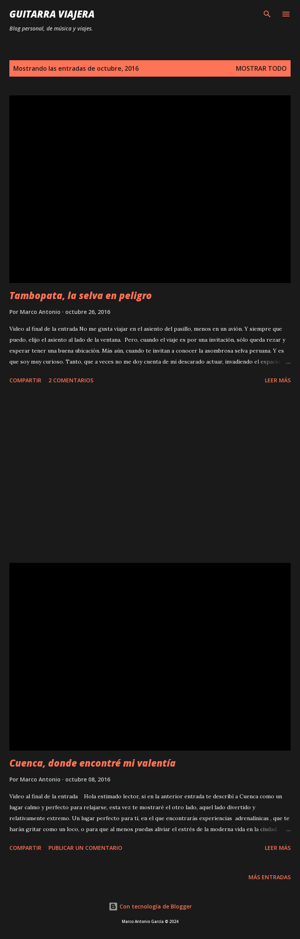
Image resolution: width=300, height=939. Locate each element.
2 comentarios (70, 380)
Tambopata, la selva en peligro (80, 295)
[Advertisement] (150, 475)
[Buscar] (267, 14)
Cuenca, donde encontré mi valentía (92, 762)
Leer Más (278, 380)
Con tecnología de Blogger (150, 906)
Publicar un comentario (85, 847)
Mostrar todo (261, 68)
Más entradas (269, 877)
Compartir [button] (25, 380)
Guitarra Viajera (52, 13)
